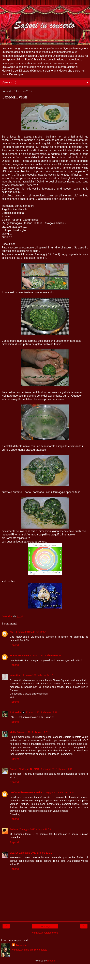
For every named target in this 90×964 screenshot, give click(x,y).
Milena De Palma (19, 655)
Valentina (15, 675)
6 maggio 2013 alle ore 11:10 (56, 769)
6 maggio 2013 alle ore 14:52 (58, 792)
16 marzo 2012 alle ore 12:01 (33, 732)
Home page (45, 926)
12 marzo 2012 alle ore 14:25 (37, 675)
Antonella (15, 712)
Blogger (51, 960)
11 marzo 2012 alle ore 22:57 (30, 632)
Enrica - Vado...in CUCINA (25, 769)
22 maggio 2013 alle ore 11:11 (35, 852)
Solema (14, 829)
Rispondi (14, 645)
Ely (11, 632)
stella (13, 732)
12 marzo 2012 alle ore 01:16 (46, 655)
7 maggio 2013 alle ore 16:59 (35, 829)
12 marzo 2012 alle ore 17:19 (41, 712)
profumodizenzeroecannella (26, 792)
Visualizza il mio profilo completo (29, 949)
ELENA (14, 852)
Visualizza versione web (45, 932)
